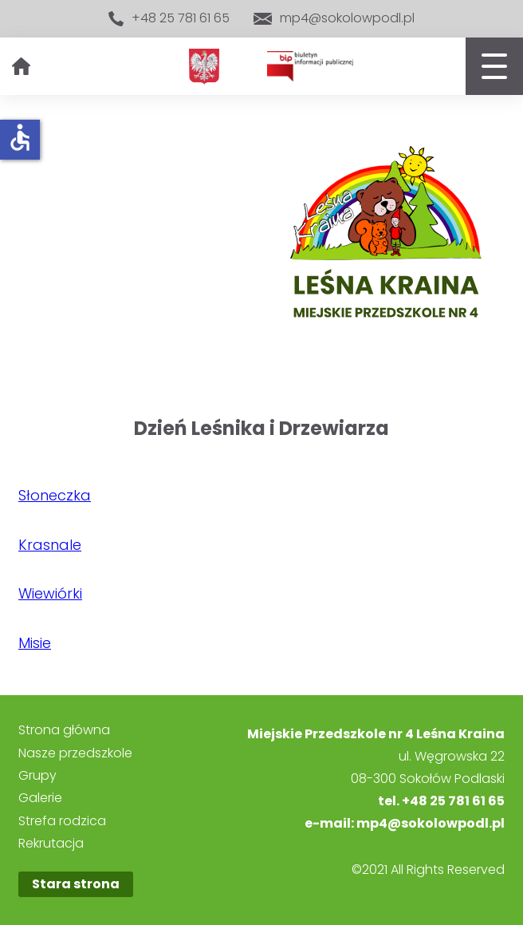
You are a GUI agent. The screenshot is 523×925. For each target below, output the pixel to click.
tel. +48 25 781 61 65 (441, 801)
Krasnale (49, 545)
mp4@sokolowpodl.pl (334, 18)
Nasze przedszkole (75, 753)
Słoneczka (54, 495)
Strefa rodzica (62, 821)
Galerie (40, 798)
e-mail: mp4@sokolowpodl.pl (405, 823)
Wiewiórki (50, 593)
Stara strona (76, 884)
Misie (34, 643)
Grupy (37, 776)
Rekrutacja (51, 843)
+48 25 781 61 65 (169, 18)
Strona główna (64, 730)
